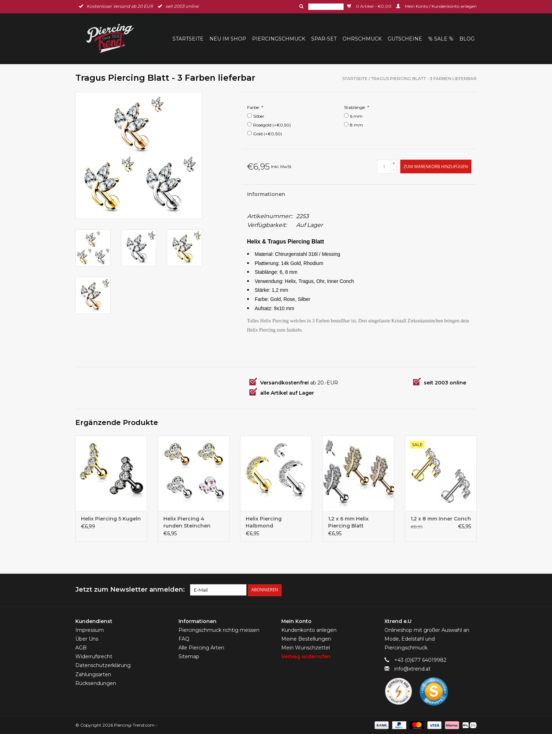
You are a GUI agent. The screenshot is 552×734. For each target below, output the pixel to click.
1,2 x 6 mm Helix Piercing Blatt (348, 522)
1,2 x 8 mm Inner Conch (440, 519)
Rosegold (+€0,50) (272, 125)
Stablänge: (356, 107)
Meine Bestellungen (306, 638)
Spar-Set (324, 39)
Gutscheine (405, 39)
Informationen (266, 194)
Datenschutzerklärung (103, 665)
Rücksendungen (95, 683)
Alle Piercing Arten (201, 647)
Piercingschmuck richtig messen (218, 630)
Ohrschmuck (362, 39)
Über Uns (86, 638)
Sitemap (188, 656)
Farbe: (255, 107)
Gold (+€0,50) (267, 133)
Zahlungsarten (93, 674)
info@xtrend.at (412, 669)
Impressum (89, 630)
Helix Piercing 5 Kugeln (111, 519)
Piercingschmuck (278, 39)
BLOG (467, 39)
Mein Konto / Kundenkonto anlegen (436, 6)
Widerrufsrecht (93, 656)
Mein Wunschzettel (305, 647)
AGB (81, 647)
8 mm (356, 125)
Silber (258, 116)
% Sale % (440, 39)
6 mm (356, 116)
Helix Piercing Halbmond (264, 522)
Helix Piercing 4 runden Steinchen (187, 522)
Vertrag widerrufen (306, 656)
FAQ (183, 638)
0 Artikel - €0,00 (370, 6)
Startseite (187, 39)
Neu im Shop (227, 39)
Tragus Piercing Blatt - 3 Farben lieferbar (424, 78)
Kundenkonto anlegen (309, 630)
